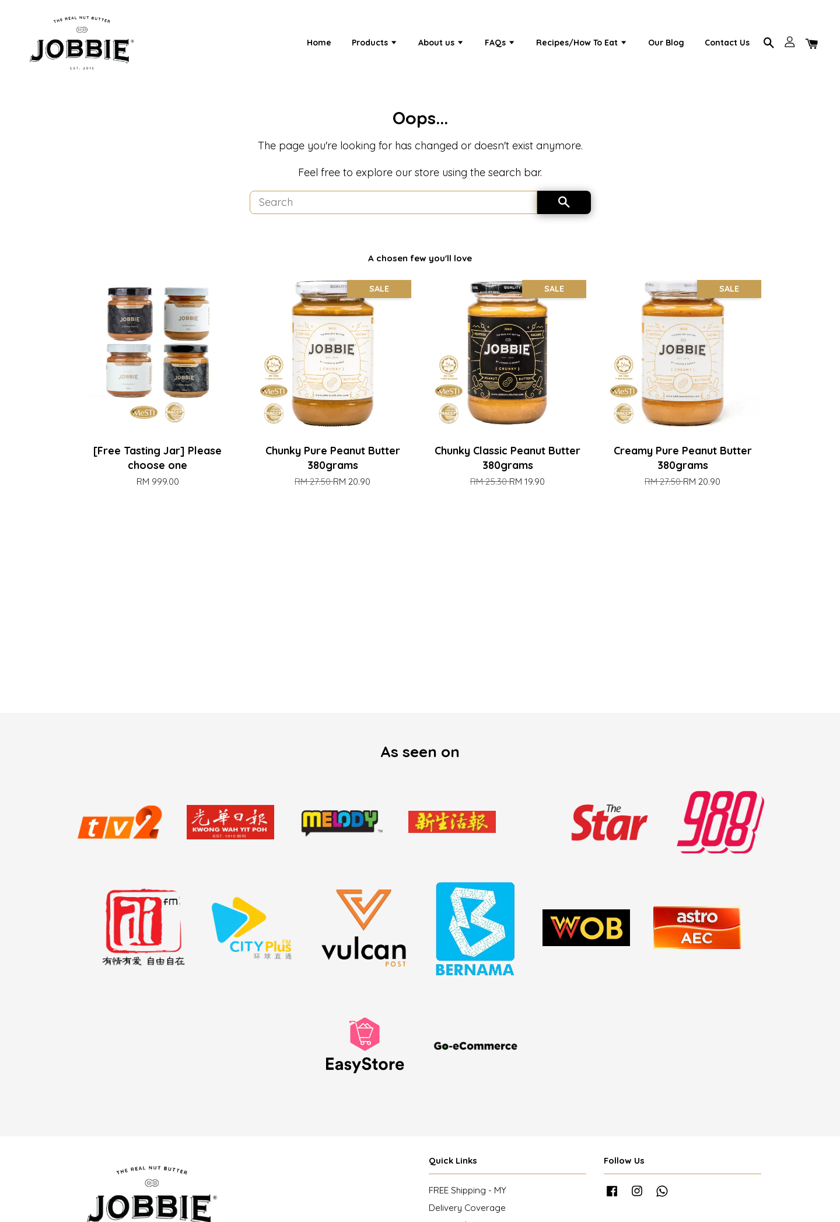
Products (375, 45)
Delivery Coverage (467, 1214)
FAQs (500, 45)
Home (319, 45)
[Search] (393, 208)
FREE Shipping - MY (467, 1197)
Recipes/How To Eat (582, 45)
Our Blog (666, 45)
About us (441, 45)
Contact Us (727, 45)
